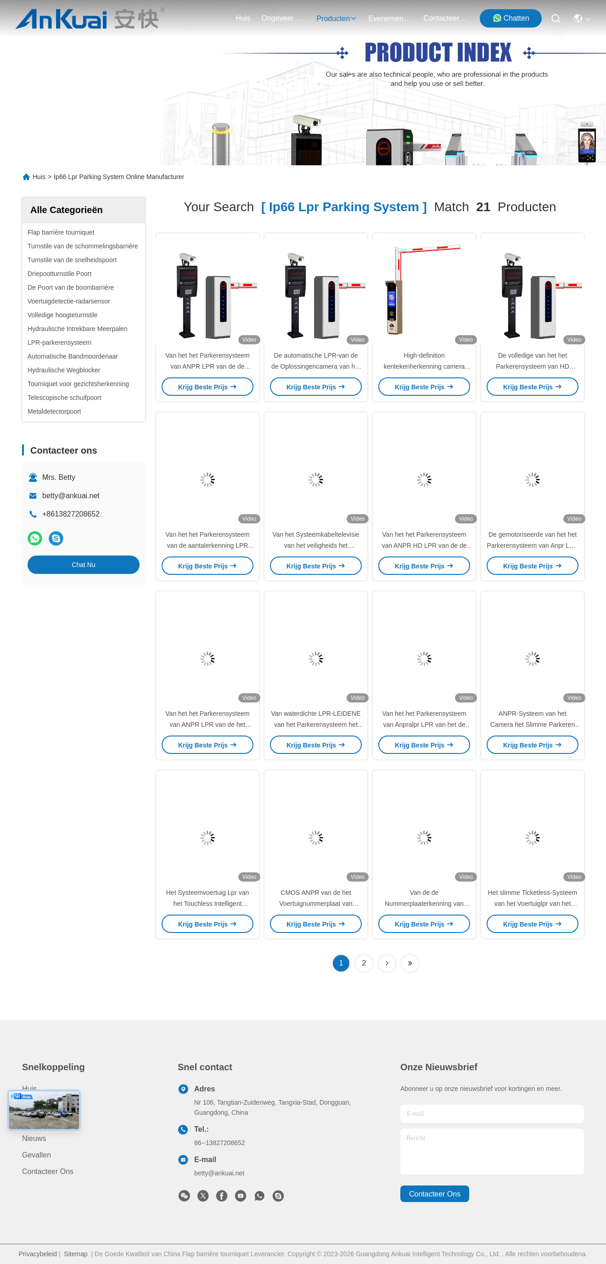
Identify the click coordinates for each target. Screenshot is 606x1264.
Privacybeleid (38, 1254)
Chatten (511, 17)
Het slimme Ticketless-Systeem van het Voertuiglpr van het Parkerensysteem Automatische (533, 903)
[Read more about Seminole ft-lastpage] (410, 963)
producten (336, 18)
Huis (243, 18)
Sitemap (75, 1254)
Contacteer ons (47, 1171)
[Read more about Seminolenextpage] (387, 963)
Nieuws (34, 1138)
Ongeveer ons (46, 1122)
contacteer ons (445, 18)
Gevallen (36, 1155)
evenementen (390, 18)
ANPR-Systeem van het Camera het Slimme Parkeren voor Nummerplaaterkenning (532, 724)
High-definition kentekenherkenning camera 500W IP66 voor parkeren (424, 366)
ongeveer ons (283, 18)
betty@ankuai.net (71, 496)
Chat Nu (83, 564)
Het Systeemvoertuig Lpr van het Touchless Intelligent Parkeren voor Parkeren (207, 903)
